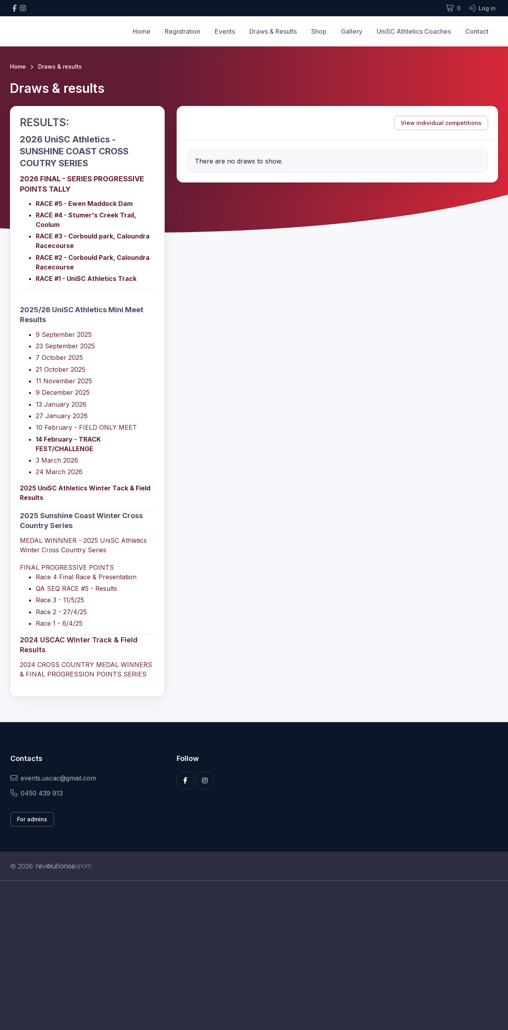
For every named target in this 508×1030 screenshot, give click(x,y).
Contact (477, 31)
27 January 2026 (62, 416)
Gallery (351, 31)
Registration (182, 31)
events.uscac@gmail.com (53, 778)
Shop (319, 31)
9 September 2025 (64, 334)
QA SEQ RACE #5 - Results (76, 588)
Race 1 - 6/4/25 (59, 623)
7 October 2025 (59, 357)
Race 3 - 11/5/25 (60, 600)
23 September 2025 (65, 346)
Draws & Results (273, 31)
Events (225, 31)
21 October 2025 (60, 369)
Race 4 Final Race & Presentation (86, 577)
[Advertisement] (248, 955)
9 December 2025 (63, 392)
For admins (32, 819)
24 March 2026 (59, 472)
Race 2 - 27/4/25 (61, 612)
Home (141, 31)
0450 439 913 (36, 793)
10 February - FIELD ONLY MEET (86, 427)
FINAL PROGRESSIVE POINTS (67, 567)
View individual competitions (441, 122)
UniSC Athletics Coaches (414, 31)
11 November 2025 (64, 381)
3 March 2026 (57, 460)
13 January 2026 (61, 404)
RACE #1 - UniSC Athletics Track (87, 278)
